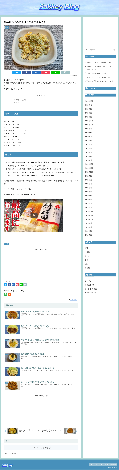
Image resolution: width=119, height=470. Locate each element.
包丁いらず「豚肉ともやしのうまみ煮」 (100, 81)
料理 (7, 244)
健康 (86, 260)
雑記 (86, 264)
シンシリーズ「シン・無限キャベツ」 (99, 77)
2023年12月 (89, 101)
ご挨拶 (87, 252)
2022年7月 (89, 137)
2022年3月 (89, 152)
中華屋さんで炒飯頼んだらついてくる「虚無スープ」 (99, 67)
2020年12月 (89, 211)
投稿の (89, 285)
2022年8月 (89, 133)
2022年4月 (89, 148)
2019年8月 (89, 231)
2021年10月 (89, 172)
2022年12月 (89, 121)
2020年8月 (89, 227)
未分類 (87, 268)
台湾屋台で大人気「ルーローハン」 (98, 62)
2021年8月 (89, 180)
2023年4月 (89, 105)
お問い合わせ (112, 465)
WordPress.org (90, 293)
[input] (100, 49)
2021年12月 (89, 164)
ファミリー (89, 256)
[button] (114, 49)
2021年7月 (89, 184)
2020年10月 (89, 219)
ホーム (89, 465)
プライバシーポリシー (99, 465)
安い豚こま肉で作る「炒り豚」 (96, 73)
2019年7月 (89, 235)
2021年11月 (89, 168)
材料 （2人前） (21, 100)
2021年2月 (89, 203)
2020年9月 (89, 223)
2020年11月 (89, 215)
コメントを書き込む (41, 448)
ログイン (88, 281)
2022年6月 (89, 140)
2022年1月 (89, 160)
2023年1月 (89, 117)
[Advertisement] (41, 264)
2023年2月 (89, 113)
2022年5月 (89, 144)
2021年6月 (89, 188)
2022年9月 (89, 129)
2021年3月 (89, 200)
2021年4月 (89, 196)
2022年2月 (89, 156)
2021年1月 (89, 207)
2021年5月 (89, 192)
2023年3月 (89, 109)
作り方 (18, 103)
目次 (38, 95)
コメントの (91, 289)
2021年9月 (89, 176)
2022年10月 (89, 125)
